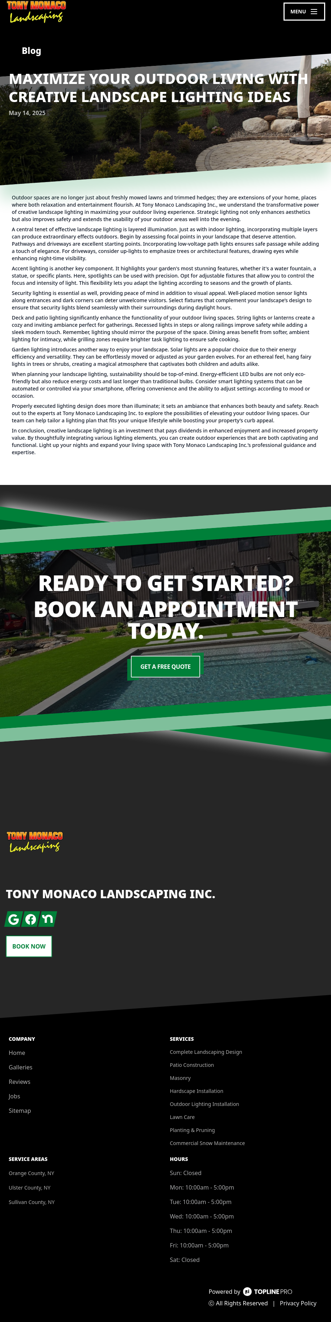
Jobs (14, 1096)
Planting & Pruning (192, 1130)
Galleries (20, 1067)
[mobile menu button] (304, 12)
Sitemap (20, 1111)
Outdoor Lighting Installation (204, 1104)
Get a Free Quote (165, 667)
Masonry (180, 1077)
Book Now (29, 946)
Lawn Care (182, 1117)
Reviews (19, 1082)
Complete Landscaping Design (206, 1051)
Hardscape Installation (197, 1090)
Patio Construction (192, 1064)
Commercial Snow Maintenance (207, 1143)
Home (17, 1053)
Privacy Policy (298, 1303)
